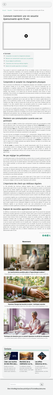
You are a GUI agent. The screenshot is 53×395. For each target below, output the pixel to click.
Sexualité (10, 10)
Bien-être (11, 389)
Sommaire (7, 54)
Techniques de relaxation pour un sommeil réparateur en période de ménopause (26, 336)
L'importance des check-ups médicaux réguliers (17, 63)
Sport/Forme (31, 389)
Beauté (38, 389)
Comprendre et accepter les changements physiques (18, 56)
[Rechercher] (25, 384)
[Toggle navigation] (4, 4)
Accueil (4, 10)
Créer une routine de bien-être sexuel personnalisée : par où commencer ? (11, 365)
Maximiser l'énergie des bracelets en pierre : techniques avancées (26, 304)
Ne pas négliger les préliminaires (13, 61)
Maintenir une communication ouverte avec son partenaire (19, 58)
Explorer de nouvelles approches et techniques (16, 66)
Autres (43, 389)
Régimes (17, 389)
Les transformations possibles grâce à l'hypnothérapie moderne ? (26, 272)
